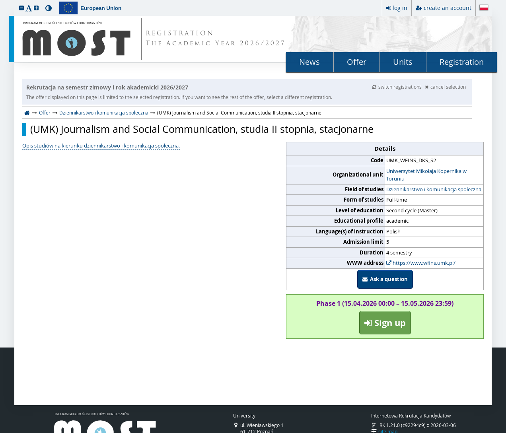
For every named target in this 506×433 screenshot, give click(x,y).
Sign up (385, 322)
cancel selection (445, 86)
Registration (462, 61)
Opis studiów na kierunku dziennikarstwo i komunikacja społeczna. (101, 145)
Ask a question (385, 279)
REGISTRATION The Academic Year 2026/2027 (216, 39)
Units (403, 61)
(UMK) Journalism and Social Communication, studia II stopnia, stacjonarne (202, 129)
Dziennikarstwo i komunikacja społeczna (103, 112)
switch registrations (397, 86)
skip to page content (2, 2)
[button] (21, 8)
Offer (356, 61)
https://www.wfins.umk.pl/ (420, 262)
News (309, 61)
